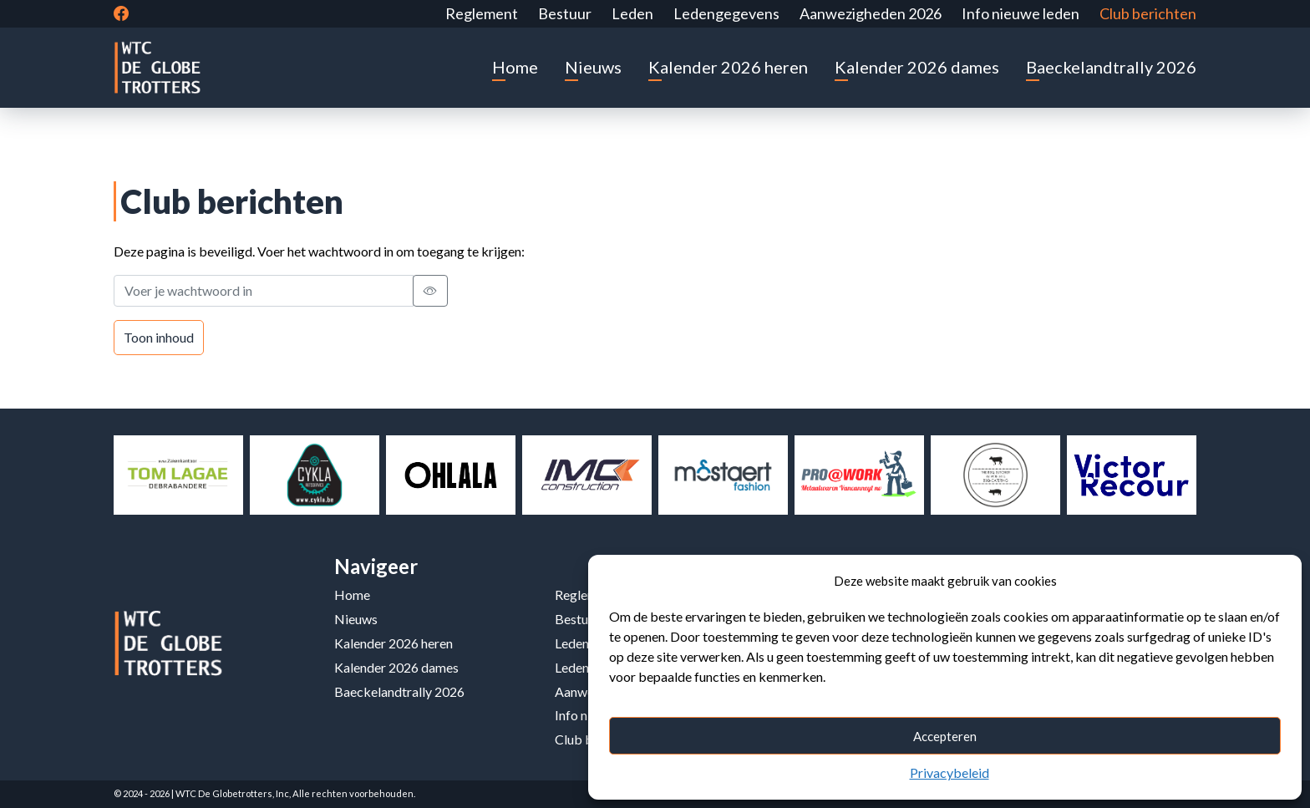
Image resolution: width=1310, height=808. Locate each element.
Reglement (481, 13)
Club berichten (1147, 13)
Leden (632, 13)
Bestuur (565, 13)
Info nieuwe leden (1020, 13)
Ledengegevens (726, 13)
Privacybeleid (949, 772)
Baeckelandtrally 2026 (1111, 67)
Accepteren (945, 736)
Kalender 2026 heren (728, 67)
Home (515, 67)
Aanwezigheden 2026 (871, 13)
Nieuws (593, 67)
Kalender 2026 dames (917, 67)
